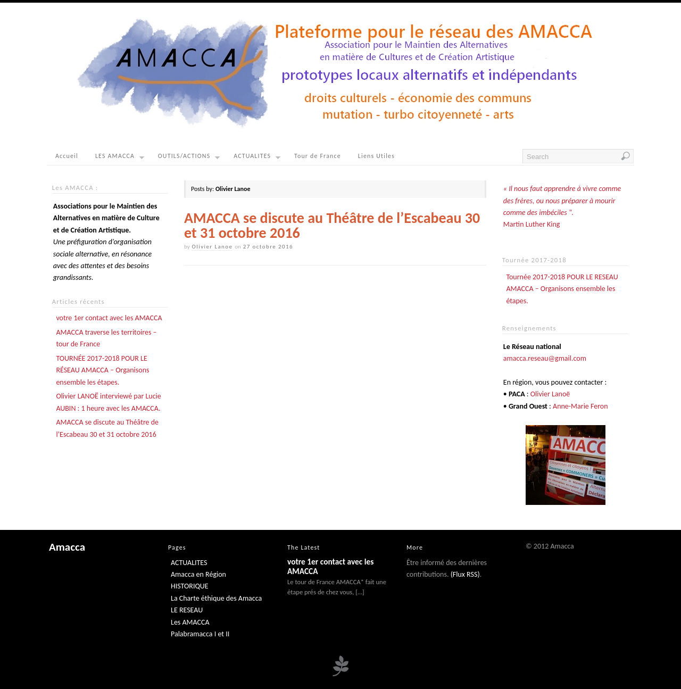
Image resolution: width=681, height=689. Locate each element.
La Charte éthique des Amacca (216, 598)
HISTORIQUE (190, 586)
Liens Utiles (376, 156)
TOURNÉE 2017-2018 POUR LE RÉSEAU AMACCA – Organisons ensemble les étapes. (102, 370)
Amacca (67, 547)
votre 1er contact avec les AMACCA (109, 317)
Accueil (66, 156)
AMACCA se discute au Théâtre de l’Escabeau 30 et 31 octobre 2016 (332, 225)
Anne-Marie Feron (580, 406)
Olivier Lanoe (212, 246)
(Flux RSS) (465, 574)
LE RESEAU (187, 610)
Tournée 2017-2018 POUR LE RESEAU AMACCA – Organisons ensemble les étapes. (562, 288)
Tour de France (317, 156)
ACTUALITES (257, 158)
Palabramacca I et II (200, 633)
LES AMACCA (119, 158)
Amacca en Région (198, 574)
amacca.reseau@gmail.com (544, 358)
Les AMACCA (190, 622)
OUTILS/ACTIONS (189, 158)
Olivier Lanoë (550, 394)
